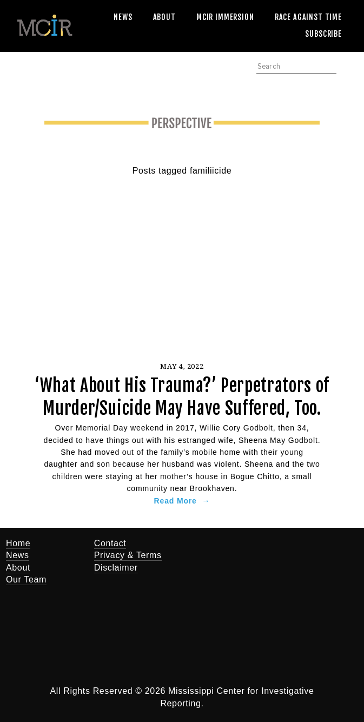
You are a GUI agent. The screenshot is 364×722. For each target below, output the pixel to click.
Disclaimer (116, 567)
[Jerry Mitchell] (242, 551)
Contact (110, 543)
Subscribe (323, 33)
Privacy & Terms (128, 555)
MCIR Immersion (225, 17)
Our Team (26, 579)
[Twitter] (210, 551)
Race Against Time (308, 17)
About (164, 17)
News (123, 17)
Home (18, 543)
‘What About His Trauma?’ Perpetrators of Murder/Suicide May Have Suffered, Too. (182, 397)
